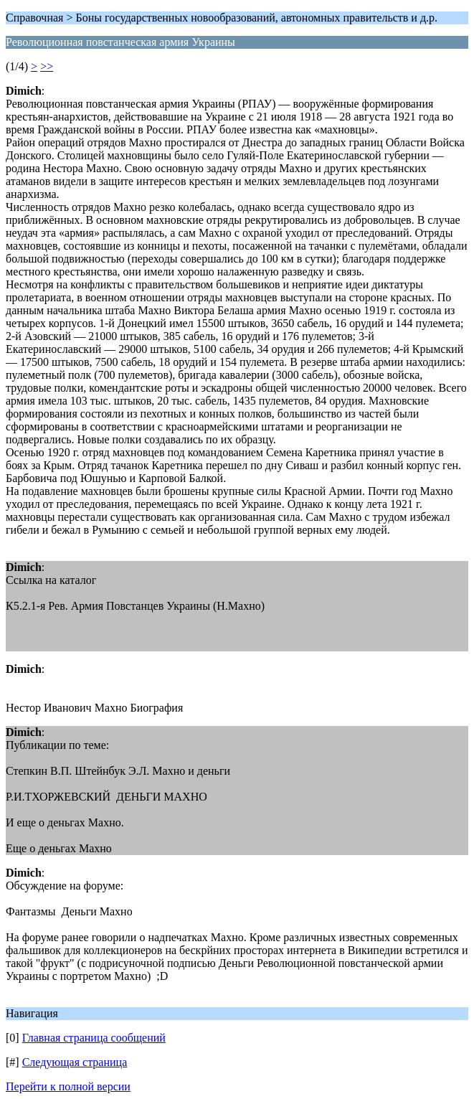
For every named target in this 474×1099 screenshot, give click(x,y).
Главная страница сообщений (94, 1038)
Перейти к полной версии (68, 1086)
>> (46, 66)
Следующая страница (75, 1062)
